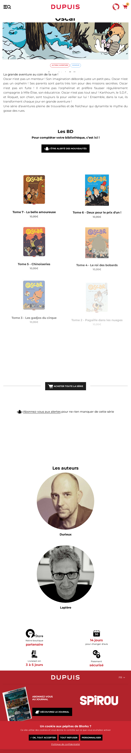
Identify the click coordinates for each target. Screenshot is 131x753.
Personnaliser (91, 737)
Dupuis (65, 6)
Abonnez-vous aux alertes (42, 419)
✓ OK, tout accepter (43, 737)
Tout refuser (68, 737)
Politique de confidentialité (65, 744)
